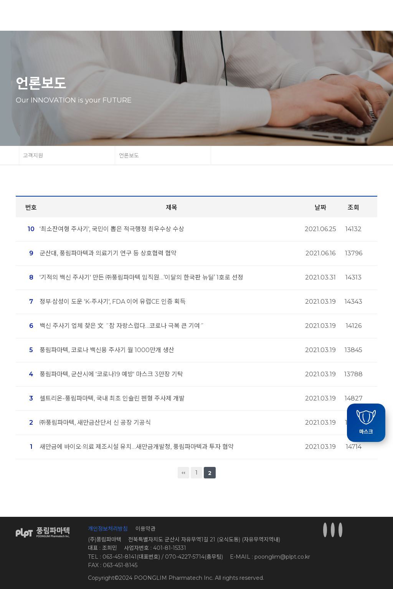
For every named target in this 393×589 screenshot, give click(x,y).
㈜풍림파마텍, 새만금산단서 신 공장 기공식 (95, 422)
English (365, 15)
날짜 (320, 207)
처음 (183, 472)
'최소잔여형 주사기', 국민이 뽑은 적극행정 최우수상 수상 (112, 229)
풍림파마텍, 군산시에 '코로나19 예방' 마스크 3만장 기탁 (111, 374)
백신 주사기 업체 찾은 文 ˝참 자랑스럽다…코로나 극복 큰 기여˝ (122, 325)
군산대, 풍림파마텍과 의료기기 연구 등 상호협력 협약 (108, 253)
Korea (340, 15)
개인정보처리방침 (108, 528)
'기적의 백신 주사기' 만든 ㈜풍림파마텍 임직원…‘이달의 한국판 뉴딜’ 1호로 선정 (141, 277)
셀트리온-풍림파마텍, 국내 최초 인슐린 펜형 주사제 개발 (112, 398)
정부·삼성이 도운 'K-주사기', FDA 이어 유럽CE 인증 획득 (113, 301)
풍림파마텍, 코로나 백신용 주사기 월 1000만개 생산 (107, 350)
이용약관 (145, 528)
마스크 (366, 422)
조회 (353, 207)
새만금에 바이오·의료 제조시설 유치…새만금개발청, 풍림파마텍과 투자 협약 (137, 446)
